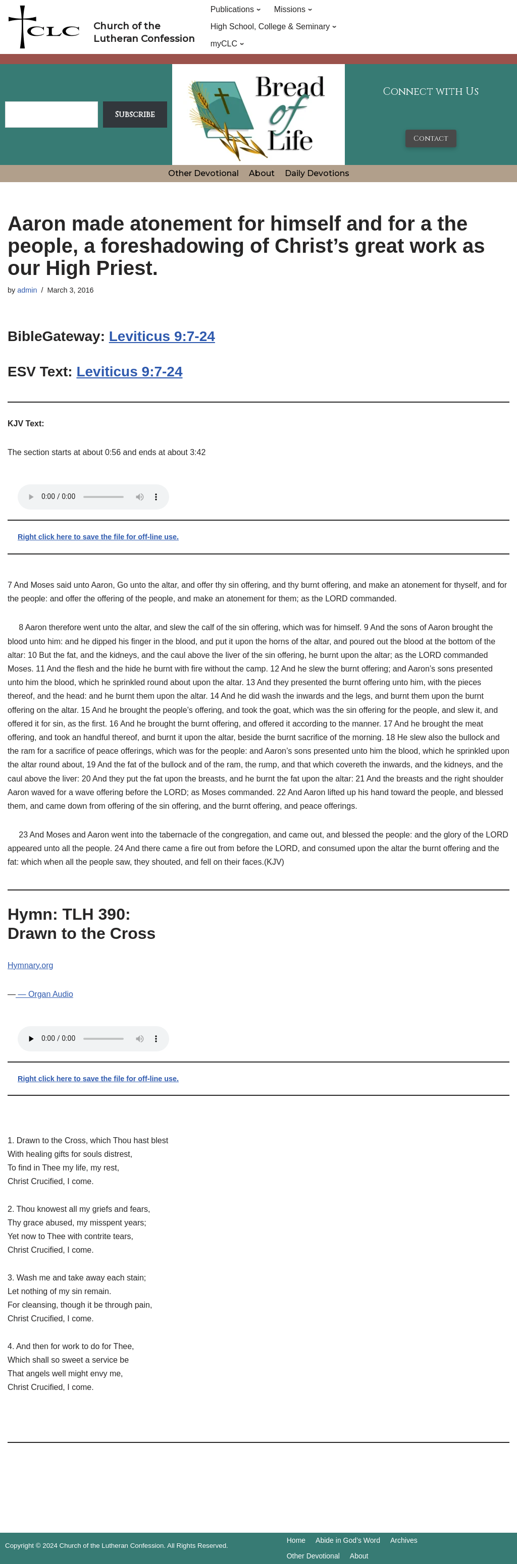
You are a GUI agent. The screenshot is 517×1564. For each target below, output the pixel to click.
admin (27, 290)
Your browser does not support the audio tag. (93, 497)
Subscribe (135, 114)
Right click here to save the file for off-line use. (98, 537)
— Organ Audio (44, 994)
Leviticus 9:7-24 (162, 336)
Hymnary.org (30, 965)
